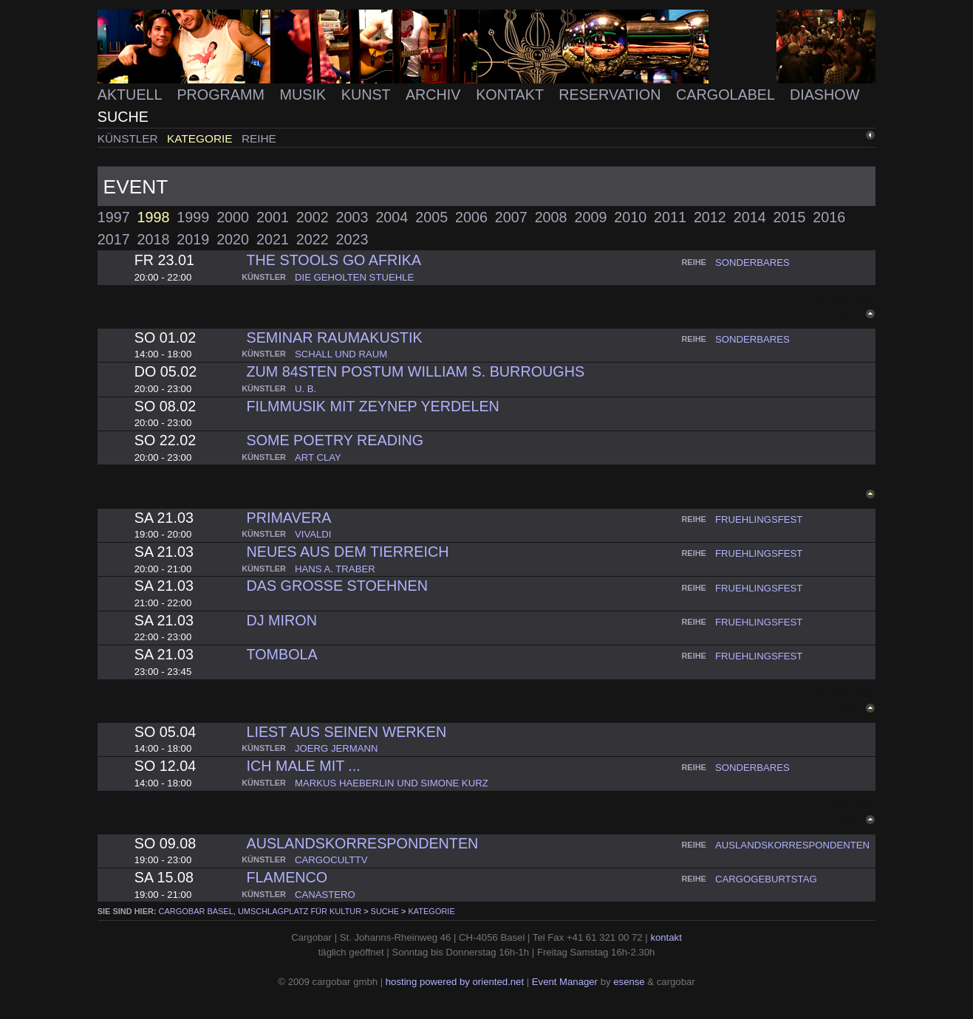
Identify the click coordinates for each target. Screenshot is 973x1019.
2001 (272, 217)
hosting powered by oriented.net (455, 981)
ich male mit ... (303, 766)
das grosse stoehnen (336, 585)
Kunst (368, 94)
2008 (551, 217)
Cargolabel (727, 94)
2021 (272, 239)
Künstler (129, 138)
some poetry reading (334, 440)
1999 (193, 217)
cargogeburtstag (766, 879)
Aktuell (132, 94)
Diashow (824, 94)
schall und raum (341, 354)
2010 (630, 217)
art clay (318, 457)
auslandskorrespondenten (362, 843)
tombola (281, 654)
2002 (312, 217)
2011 (670, 217)
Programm (222, 94)
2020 (232, 239)
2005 (431, 217)
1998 (153, 217)
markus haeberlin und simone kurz (391, 783)
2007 (511, 217)
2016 (829, 217)
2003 (352, 217)
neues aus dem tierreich (347, 551)
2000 (232, 217)
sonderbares (752, 262)
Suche (123, 117)
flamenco (286, 877)
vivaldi (313, 534)
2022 (312, 239)
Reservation (612, 94)
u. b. (305, 388)
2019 (193, 239)
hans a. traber (335, 568)
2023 (352, 239)
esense (628, 981)
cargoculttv (331, 859)
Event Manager (565, 981)
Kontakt (511, 94)
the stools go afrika (333, 260)
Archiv (435, 94)
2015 (790, 217)
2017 (114, 239)
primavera (288, 518)
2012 (710, 217)
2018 (153, 239)
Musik (305, 94)
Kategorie (201, 138)
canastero (325, 894)
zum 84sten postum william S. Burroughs (415, 371)
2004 (391, 217)
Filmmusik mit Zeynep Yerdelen (372, 406)
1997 (114, 217)
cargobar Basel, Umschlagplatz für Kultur (260, 911)
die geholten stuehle (354, 277)
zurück (849, 135)
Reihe (259, 138)
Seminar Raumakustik (334, 337)
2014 (750, 217)
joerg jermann (336, 748)
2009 (590, 217)
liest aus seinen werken (346, 732)
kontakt (665, 937)
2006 (471, 217)
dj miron (281, 620)
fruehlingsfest (758, 519)
